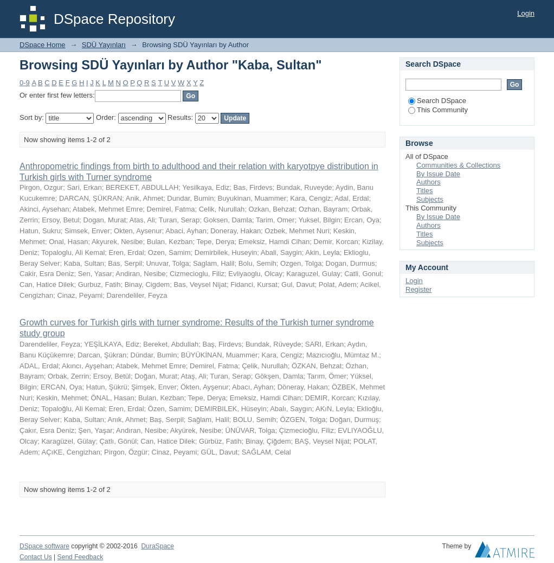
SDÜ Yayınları (104, 45)
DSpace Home (43, 45)
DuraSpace (157, 546)
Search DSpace (437, 101)
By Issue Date (438, 174)
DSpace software (44, 546)
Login (525, 13)
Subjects (429, 199)
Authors (428, 182)
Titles (424, 191)
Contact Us (36, 557)
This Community (438, 110)
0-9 (25, 83)
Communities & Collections (458, 165)
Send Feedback (80, 557)
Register (418, 289)
